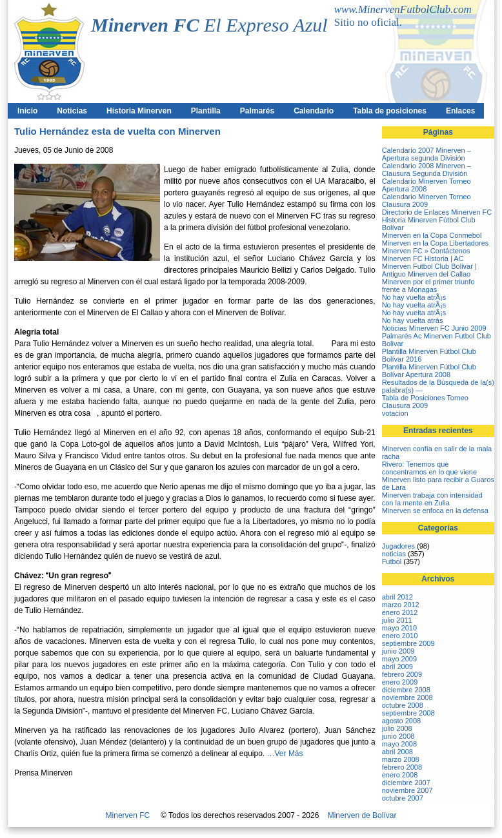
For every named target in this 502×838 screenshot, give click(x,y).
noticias (394, 554)
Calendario (314, 110)
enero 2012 (400, 612)
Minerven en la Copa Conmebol (432, 235)
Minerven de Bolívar (362, 815)
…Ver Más (285, 753)
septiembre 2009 (408, 643)
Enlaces (460, 110)
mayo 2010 (399, 628)
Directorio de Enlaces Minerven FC (437, 212)
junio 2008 (398, 736)
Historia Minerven (139, 110)
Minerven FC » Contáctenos (426, 251)
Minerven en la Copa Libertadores (435, 243)
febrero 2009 (402, 674)
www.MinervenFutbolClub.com (403, 9)
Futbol (392, 561)
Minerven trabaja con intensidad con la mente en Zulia (432, 499)
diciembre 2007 (406, 782)
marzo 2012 (400, 605)
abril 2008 (397, 751)
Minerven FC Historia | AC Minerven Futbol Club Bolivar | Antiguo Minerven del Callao (429, 266)
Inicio (27, 110)
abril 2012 (397, 597)
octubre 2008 (402, 705)
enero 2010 (400, 635)
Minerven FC (128, 815)
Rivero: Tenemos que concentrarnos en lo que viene (429, 468)
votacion (395, 413)
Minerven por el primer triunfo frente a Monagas (428, 285)
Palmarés (257, 110)
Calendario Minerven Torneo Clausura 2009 (426, 200)
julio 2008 (397, 728)
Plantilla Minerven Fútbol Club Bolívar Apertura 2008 (429, 370)
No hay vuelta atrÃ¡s (414, 297)
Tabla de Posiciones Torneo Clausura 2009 (425, 401)
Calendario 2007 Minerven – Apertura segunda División (426, 154)
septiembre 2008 (408, 713)
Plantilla (206, 110)
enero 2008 (400, 775)
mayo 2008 (399, 744)
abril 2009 (397, 666)
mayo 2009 (399, 659)
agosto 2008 (401, 721)
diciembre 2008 (406, 690)
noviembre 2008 (407, 697)
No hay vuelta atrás (412, 320)
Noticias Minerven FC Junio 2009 (434, 328)
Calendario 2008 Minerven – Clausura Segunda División (426, 169)
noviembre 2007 (407, 790)
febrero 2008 (402, 767)
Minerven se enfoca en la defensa (435, 510)
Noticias (72, 110)
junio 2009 (398, 651)
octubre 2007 (402, 798)
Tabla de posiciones (390, 110)
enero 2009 (400, 682)
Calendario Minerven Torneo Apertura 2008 (426, 185)
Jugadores (398, 546)
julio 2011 (397, 620)
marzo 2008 (400, 759)
